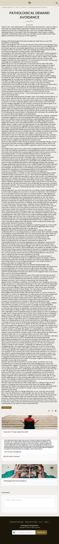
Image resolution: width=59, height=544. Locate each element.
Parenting (24, 7)
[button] (2, 3)
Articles (17, 7)
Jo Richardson (6, 407)
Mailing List (41, 532)
